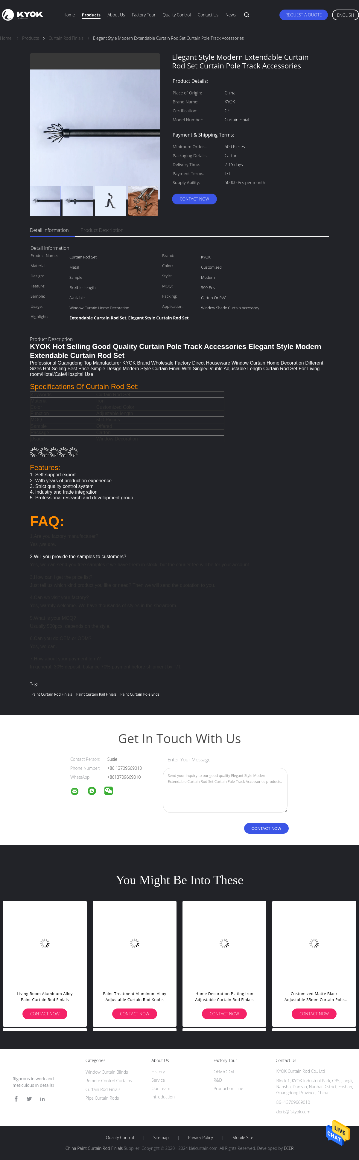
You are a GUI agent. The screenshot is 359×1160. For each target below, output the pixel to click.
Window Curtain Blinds (107, 1072)
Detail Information (49, 230)
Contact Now (194, 199)
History (158, 1072)
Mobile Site (242, 1137)
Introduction (163, 1097)
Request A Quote (303, 15)
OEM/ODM (224, 1072)
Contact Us (208, 15)
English (345, 15)
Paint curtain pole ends (140, 694)
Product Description (102, 230)
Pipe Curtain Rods (102, 1098)
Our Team (160, 1088)
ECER (288, 1148)
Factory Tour (144, 15)
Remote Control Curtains (109, 1081)
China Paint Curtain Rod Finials (94, 1148)
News (231, 15)
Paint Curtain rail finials (96, 694)
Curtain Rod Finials (103, 1089)
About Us (116, 15)
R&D (218, 1080)
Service (158, 1080)
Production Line (228, 1088)
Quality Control (177, 15)
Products (91, 15)
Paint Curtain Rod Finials (51, 694)
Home (69, 15)
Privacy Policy (200, 1137)
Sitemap (161, 1137)
